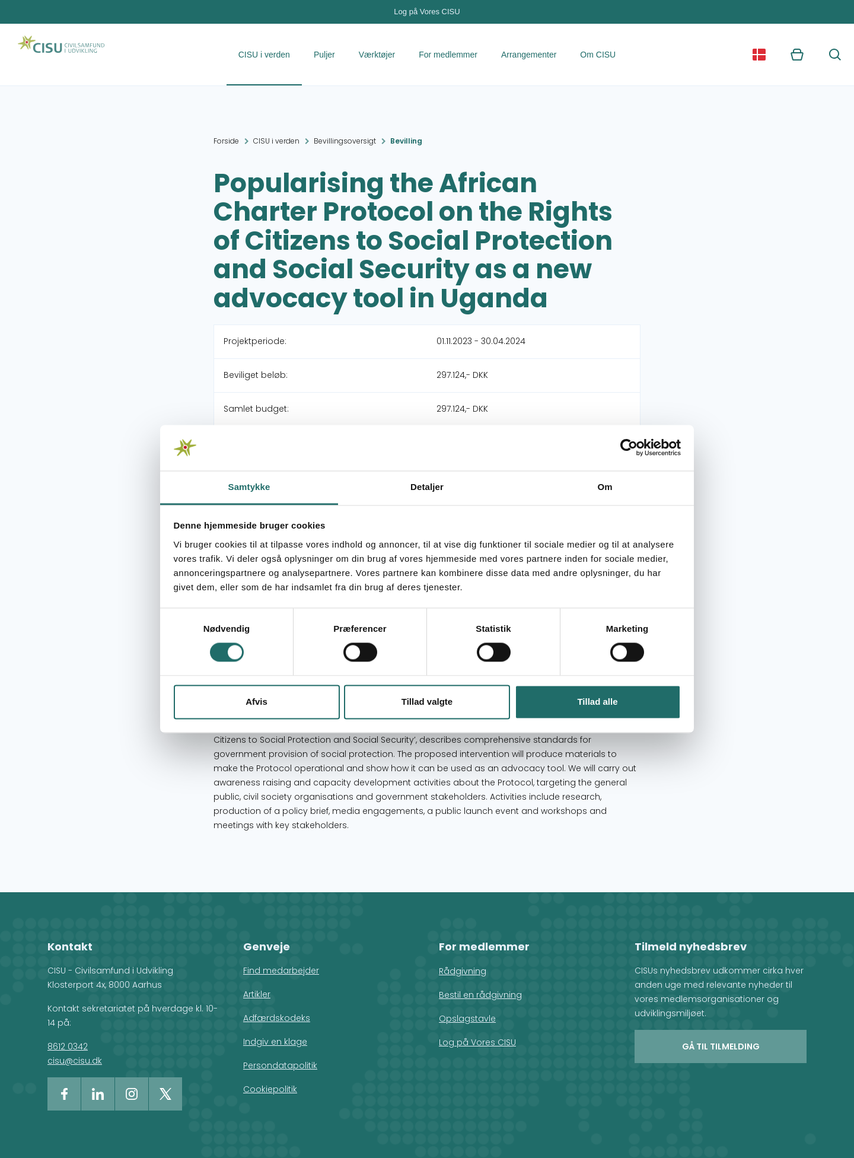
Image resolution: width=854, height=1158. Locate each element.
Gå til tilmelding (721, 1046)
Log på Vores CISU (427, 11)
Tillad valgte (427, 701)
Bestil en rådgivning (480, 995)
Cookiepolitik (270, 1089)
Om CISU (598, 54)
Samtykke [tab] (249, 487)
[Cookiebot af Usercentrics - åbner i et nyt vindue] (629, 448)
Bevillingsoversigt (345, 141)
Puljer (324, 54)
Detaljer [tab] (427, 487)
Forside (226, 141)
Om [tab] (604, 487)
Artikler (256, 994)
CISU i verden (264, 54)
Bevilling (406, 141)
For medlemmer (448, 54)
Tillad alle (597, 701)
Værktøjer (377, 54)
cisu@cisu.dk (74, 1061)
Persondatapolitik (280, 1065)
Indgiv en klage (275, 1042)
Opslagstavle (467, 1019)
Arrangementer (528, 54)
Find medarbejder (281, 970)
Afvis (256, 701)
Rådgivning (462, 971)
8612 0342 (67, 1046)
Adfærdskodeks (276, 1018)
